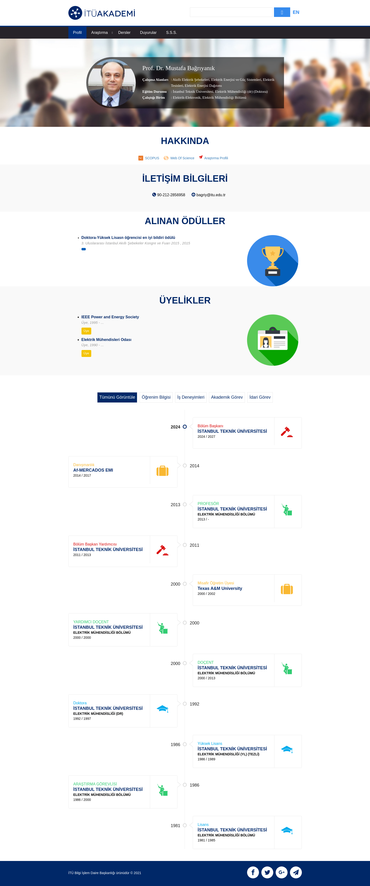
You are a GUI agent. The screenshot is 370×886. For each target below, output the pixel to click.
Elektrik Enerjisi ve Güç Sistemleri (235, 80)
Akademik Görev (227, 397)
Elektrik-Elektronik (187, 97)
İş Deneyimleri (190, 397)
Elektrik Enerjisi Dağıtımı (203, 86)
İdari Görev (260, 397)
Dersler (124, 33)
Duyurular (148, 33)
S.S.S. (171, 33)
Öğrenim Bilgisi (156, 397)
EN (296, 12)
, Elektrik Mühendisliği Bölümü (223, 97)
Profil (77, 33)
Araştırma (102, 33)
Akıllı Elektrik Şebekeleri (191, 80)
